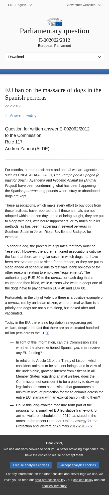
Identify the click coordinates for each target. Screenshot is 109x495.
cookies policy (83, 487)
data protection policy (50, 487)
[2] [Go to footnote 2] (88, 426)
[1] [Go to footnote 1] (48, 333)
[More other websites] (84, 5)
